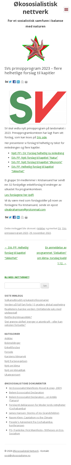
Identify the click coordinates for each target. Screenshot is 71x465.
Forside (9, 352)
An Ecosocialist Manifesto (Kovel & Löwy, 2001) (35, 388)
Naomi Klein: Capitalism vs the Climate (30, 417)
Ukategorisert (12, 374)
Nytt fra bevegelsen (16, 361)
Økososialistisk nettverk (35, 7)
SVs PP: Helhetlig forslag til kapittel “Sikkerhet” (16, 253)
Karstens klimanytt (15, 356)
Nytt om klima (12, 365)
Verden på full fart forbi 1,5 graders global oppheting (35, 304)
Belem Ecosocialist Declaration (26, 392)
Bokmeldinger (12, 343)
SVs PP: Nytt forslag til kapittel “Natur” (34, 157)
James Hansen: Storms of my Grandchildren (34, 413)
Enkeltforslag (12, 347)
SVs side (42, 137)
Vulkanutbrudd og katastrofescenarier (27, 300)
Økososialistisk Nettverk (26, 451)
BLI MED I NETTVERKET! (17, 277)
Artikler (41, 228)
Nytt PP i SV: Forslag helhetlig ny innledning (37, 153)
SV (59, 228)
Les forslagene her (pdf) (19, 195)
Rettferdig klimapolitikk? (18, 317)
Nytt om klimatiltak (15, 370)
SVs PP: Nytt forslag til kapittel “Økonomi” (36, 162)
